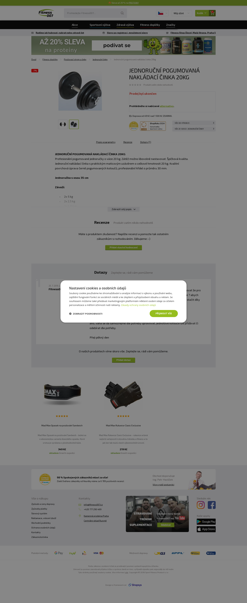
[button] (86, 313)
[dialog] (123, 301)
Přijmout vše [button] (164, 313)
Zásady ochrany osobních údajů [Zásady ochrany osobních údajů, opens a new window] (138, 305)
